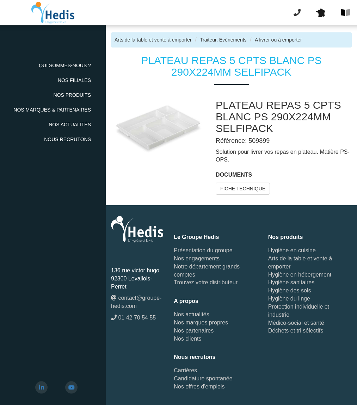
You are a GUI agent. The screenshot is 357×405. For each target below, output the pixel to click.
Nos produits (285, 237)
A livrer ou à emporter (278, 40)
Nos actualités (70, 124)
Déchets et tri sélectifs (296, 331)
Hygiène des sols (289, 290)
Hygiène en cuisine (292, 250)
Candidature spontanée (203, 378)
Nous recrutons (67, 139)
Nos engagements (197, 258)
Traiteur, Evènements (223, 40)
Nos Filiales (74, 80)
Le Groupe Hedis (196, 237)
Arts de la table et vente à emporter (153, 40)
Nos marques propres (201, 322)
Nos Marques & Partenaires (52, 110)
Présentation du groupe (203, 250)
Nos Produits (72, 95)
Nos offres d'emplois (199, 387)
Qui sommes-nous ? (65, 65)
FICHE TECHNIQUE (242, 188)
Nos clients (187, 339)
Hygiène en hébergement (300, 275)
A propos (186, 301)
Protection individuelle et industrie (298, 311)
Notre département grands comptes (207, 271)
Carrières (185, 370)
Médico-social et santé (296, 323)
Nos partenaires (194, 331)
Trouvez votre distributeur (206, 282)
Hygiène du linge (289, 299)
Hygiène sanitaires (291, 282)
